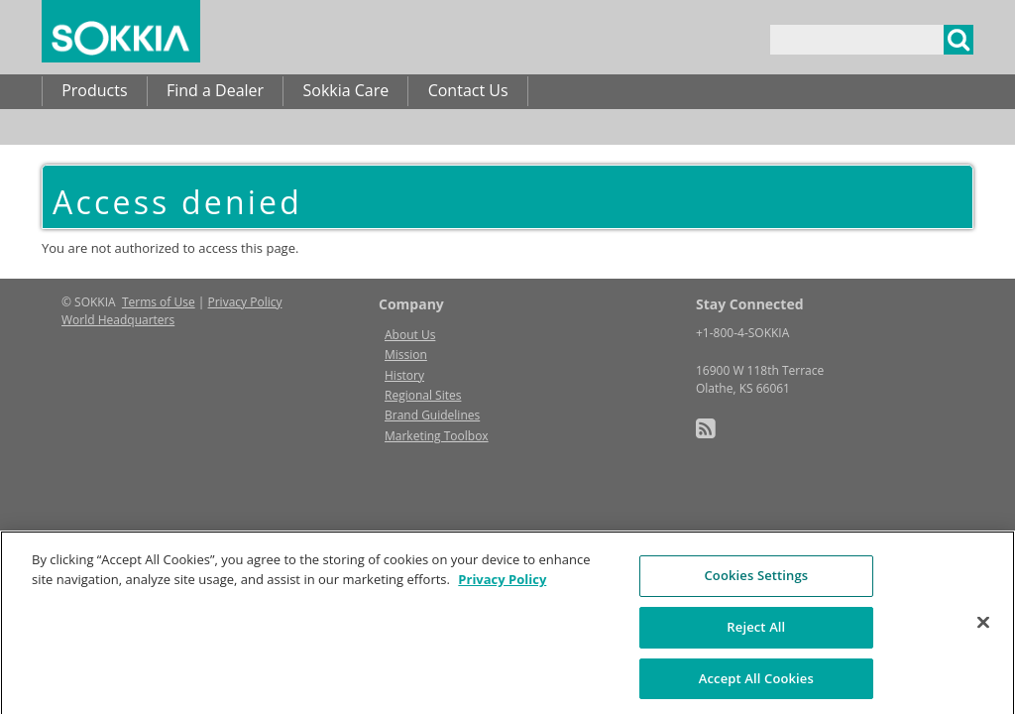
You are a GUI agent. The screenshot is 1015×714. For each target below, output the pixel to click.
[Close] (983, 628)
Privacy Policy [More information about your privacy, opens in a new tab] (502, 584)
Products (94, 90)
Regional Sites (423, 395)
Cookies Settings (756, 581)
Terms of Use (158, 302)
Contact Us (468, 90)
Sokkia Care (345, 90)
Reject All (756, 632)
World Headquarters (117, 319)
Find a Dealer (215, 90)
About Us (410, 334)
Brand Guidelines (432, 415)
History (404, 375)
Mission (406, 354)
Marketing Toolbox (437, 435)
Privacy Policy (245, 302)
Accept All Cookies (756, 683)
